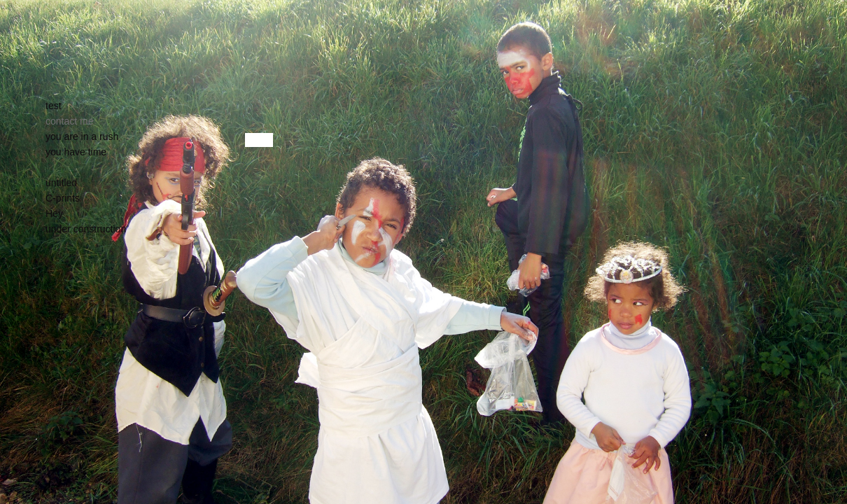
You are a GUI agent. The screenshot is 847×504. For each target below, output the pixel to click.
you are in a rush (82, 136)
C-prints (63, 198)
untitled (61, 182)
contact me (69, 121)
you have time (76, 152)
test (54, 105)
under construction (86, 228)
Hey (54, 213)
